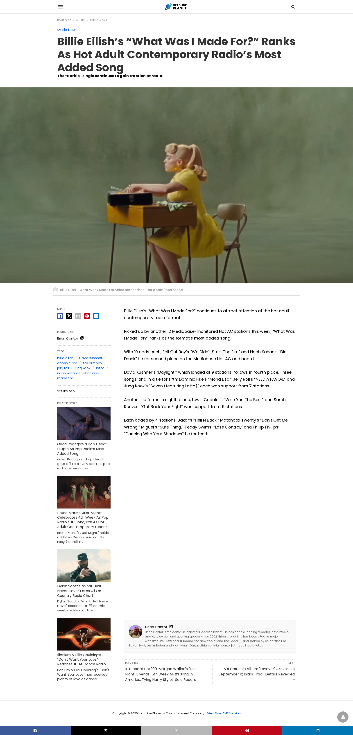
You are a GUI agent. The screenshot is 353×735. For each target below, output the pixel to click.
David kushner (90, 357)
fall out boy (92, 363)
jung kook (82, 368)
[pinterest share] (87, 316)
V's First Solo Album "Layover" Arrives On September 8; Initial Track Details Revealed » (257, 674)
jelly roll (63, 368)
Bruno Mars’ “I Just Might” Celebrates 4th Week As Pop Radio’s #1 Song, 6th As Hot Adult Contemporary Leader (83, 519)
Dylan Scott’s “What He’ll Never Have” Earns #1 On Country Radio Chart (79, 591)
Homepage (64, 20)
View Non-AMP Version (224, 713)
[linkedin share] (96, 316)
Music (80, 20)
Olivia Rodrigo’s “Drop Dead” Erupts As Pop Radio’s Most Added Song (82, 449)
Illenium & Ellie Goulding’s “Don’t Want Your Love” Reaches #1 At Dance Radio (81, 659)
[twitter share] (69, 316)
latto (100, 368)
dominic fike (67, 363)
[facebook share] (60, 316)
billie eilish (65, 357)
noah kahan (67, 373)
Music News (98, 20)
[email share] (78, 316)
